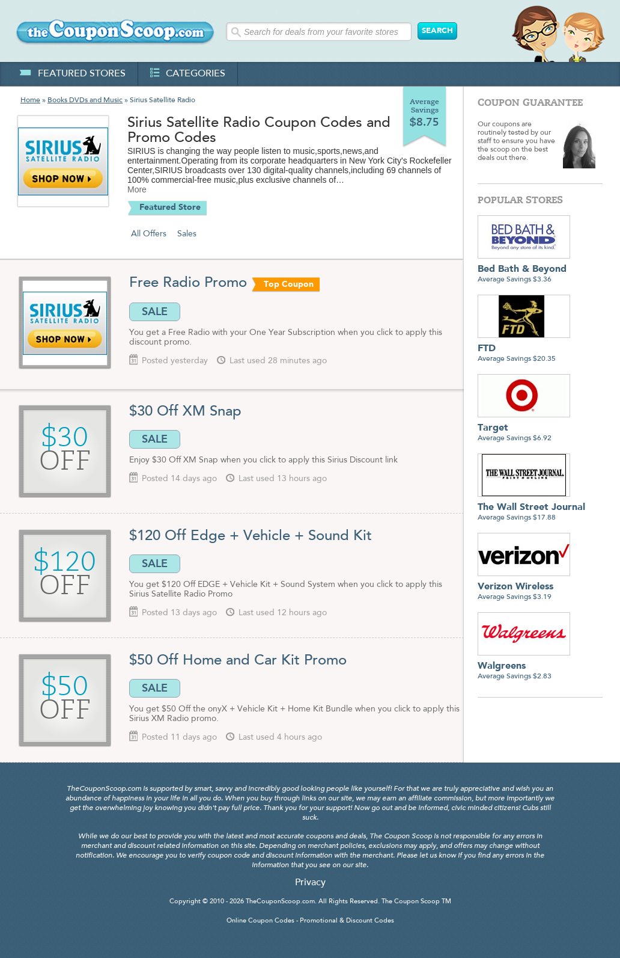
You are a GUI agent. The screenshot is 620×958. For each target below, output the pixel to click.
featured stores (72, 74)
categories (187, 74)
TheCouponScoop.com (280, 901)
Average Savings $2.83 (524, 666)
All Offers (148, 234)
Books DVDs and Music (85, 100)
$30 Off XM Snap (185, 412)
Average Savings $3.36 (524, 269)
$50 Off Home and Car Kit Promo (238, 661)
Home (30, 100)
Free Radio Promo (188, 283)
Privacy (310, 883)
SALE (155, 311)
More (137, 189)
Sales (186, 234)
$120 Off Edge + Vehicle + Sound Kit (250, 536)
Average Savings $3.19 (524, 587)
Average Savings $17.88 (531, 507)
